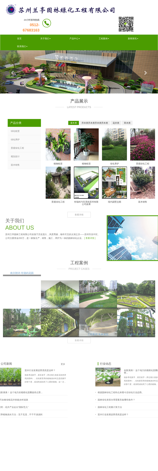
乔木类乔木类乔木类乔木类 (95, 123)
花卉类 (116, 123)
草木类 (127, 123)
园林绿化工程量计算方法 (143, 407)
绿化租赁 (15, 131)
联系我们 (22, 46)
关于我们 (45, 38)
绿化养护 (15, 139)
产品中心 (75, 38)
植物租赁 (58, 163)
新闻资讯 (133, 38)
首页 (19, 38)
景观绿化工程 (17, 148)
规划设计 (15, 156)
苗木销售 (15, 164)
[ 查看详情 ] (90, 218)
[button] (12, 71)
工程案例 (104, 38)
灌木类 (73, 123)
